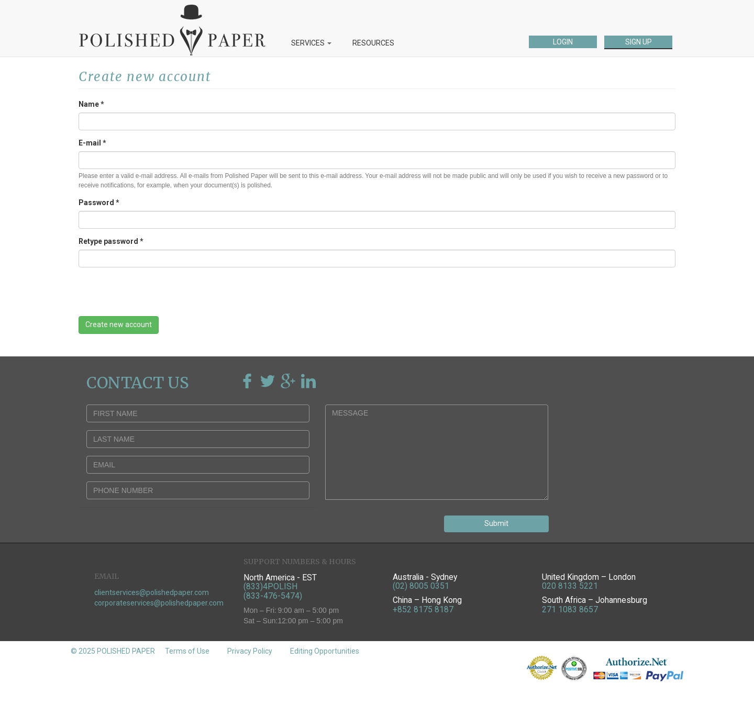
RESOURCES (373, 43)
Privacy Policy (249, 651)
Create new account (118, 324)
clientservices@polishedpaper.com (151, 592)
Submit (496, 523)
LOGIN (563, 42)
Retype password (111, 241)
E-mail (92, 143)
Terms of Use (187, 651)
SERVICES (311, 43)
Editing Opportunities (324, 651)
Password (99, 202)
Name (91, 104)
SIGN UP (638, 42)
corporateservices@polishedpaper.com (159, 603)
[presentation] (158, 295)
